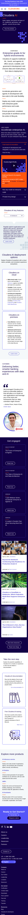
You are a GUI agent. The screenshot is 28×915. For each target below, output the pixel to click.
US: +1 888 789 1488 (7, 856)
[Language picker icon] (5, 9)
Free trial (3, 898)
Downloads (4, 893)
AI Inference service (8, 759)
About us (4, 832)
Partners (4, 844)
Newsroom (4, 841)
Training (3, 900)
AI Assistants (6, 792)
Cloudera (11, 634)
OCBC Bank (7, 406)
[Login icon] (2, 9)
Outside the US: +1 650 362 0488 (11, 858)
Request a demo (14, 818)
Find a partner (5, 895)
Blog (2, 909)
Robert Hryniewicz (13, 569)
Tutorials (3, 903)
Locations (3, 879)
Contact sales (4, 890)
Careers (4, 835)
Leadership (5, 838)
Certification (4, 888)
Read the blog (6, 152)
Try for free (13, 815)
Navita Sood (12, 602)
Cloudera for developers (7, 911)
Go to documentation (16, 687)
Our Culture (4, 874)
